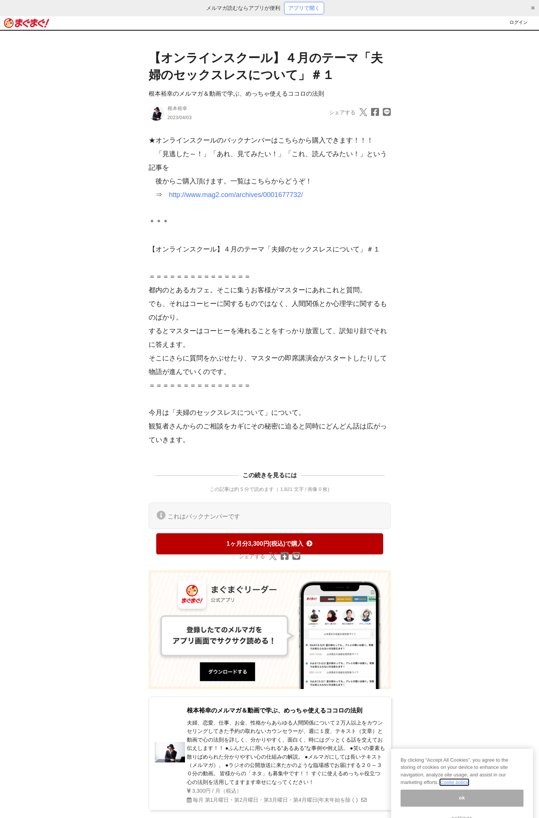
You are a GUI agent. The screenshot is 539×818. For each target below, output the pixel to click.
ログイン (518, 22)
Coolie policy (454, 789)
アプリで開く (304, 8)
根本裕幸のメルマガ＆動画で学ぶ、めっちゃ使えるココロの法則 (236, 93)
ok (462, 805)
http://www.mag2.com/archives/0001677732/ (236, 195)
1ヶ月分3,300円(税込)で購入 (270, 543)
